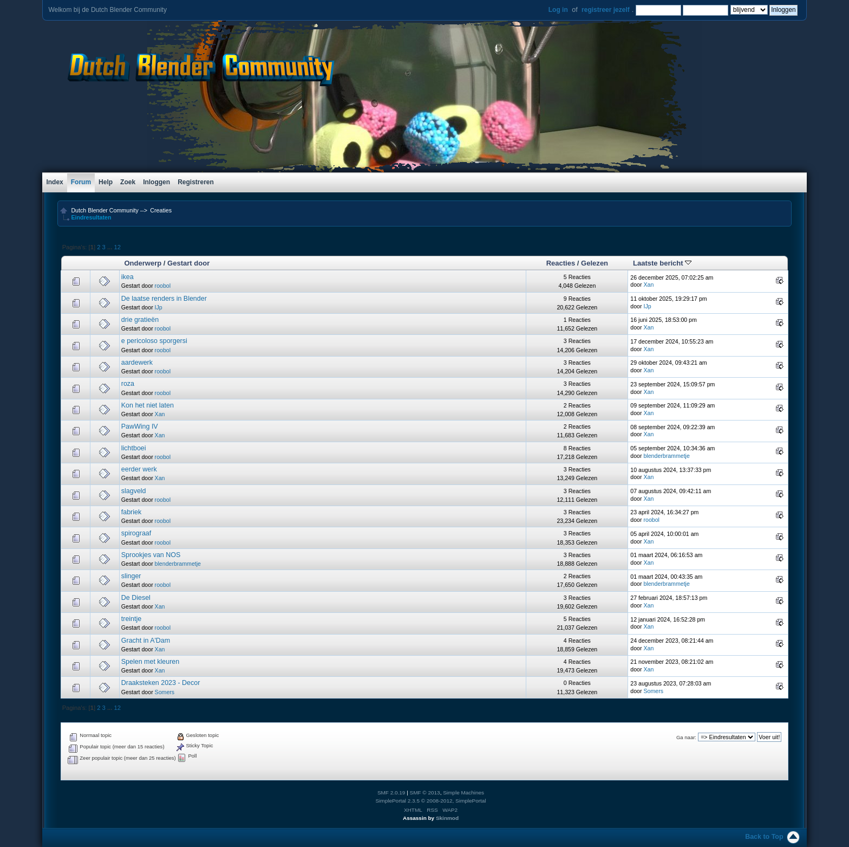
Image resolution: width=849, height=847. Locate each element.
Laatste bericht (662, 263)
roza (127, 383)
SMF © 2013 (425, 793)
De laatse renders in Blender (164, 298)
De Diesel (136, 598)
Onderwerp (142, 263)
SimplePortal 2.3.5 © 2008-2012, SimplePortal (430, 801)
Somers (165, 692)
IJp (158, 307)
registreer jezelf (606, 10)
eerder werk (139, 469)
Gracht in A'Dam (145, 640)
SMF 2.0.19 (391, 793)
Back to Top (764, 836)
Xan (648, 284)
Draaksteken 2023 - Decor (160, 683)
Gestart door (188, 263)
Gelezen (594, 263)
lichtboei (133, 448)
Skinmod (447, 818)
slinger (131, 576)
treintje (131, 619)
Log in (558, 10)
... (110, 247)
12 (117, 247)
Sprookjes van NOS (151, 555)
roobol (163, 285)
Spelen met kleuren (150, 661)
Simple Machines (463, 793)
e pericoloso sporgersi (154, 341)
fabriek (131, 512)
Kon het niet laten (147, 405)
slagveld (133, 491)
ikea (127, 277)
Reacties (561, 263)
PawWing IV (139, 426)
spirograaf (136, 533)
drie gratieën (140, 320)
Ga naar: (686, 737)
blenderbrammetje (666, 455)
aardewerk (137, 362)
